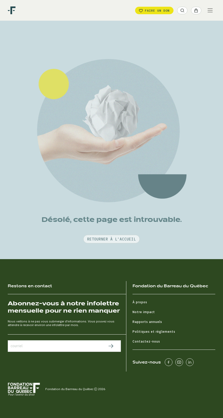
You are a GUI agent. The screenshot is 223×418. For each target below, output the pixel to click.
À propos (140, 302)
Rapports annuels (147, 322)
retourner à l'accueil (111, 252)
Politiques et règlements (154, 332)
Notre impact (144, 312)
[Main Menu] (210, 10)
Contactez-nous (146, 341)
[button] (182, 10)
